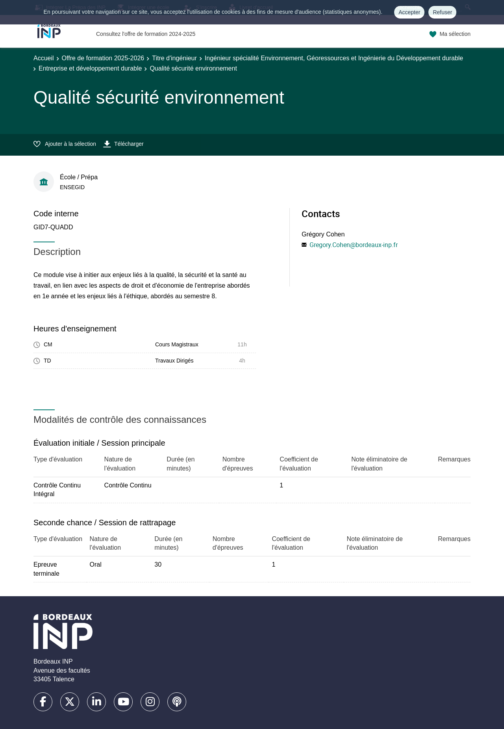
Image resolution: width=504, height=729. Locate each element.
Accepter (409, 12)
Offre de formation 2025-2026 (103, 58)
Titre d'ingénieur (174, 58)
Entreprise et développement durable (90, 68)
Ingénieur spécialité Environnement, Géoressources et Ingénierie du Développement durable (334, 58)
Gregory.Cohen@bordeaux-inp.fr (353, 244)
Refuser (442, 12)
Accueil (43, 58)
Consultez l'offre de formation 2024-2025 (145, 34)
